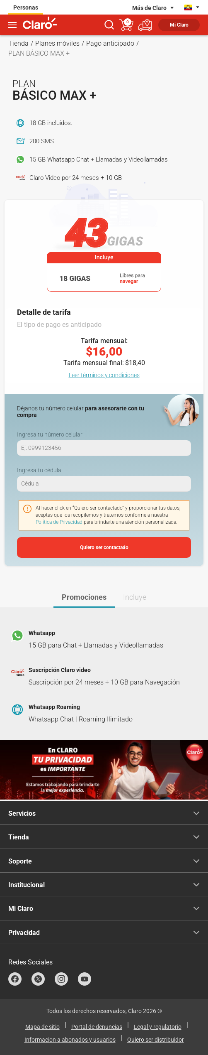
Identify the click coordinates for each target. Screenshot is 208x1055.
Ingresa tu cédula (39, 470)
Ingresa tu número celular (49, 434)
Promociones (84, 597)
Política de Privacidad (59, 522)
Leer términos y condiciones (104, 375)
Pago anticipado (110, 43)
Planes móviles (57, 43)
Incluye (134, 597)
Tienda (18, 43)
